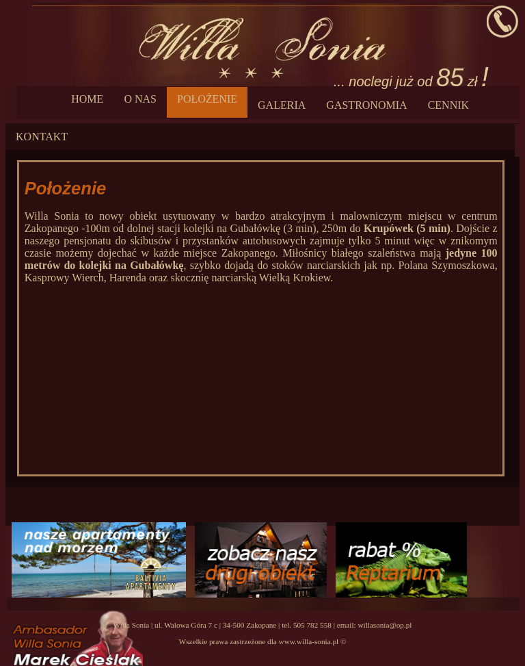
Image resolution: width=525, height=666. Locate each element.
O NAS (140, 99)
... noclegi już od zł (411, 77)
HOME (87, 99)
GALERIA (282, 105)
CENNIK (448, 105)
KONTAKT (42, 136)
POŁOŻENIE (207, 99)
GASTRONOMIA (366, 105)
